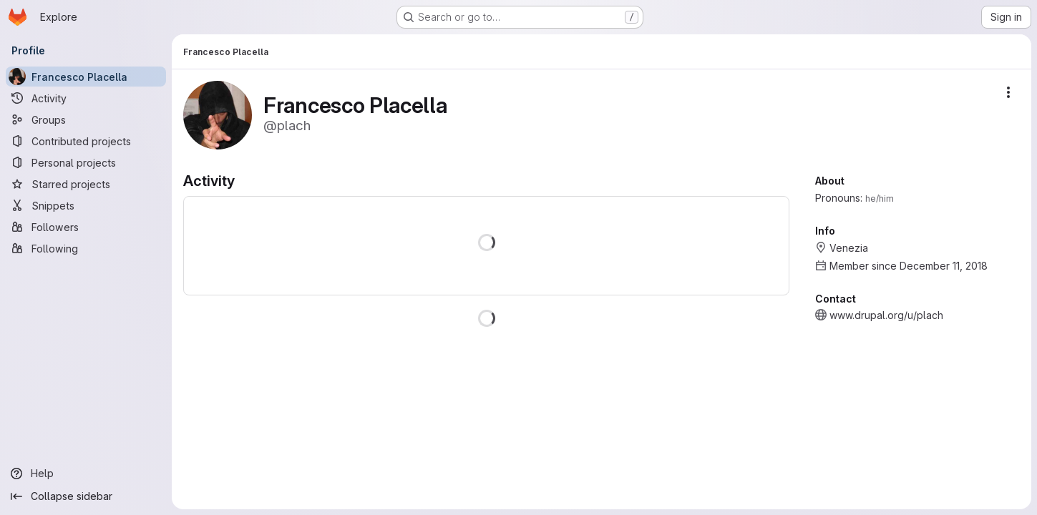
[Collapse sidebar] (86, 496)
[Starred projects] (86, 184)
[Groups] (86, 119)
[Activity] (86, 98)
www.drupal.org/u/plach (886, 315)
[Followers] (86, 227)
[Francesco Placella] (86, 77)
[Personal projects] (86, 162)
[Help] (86, 474)
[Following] (86, 248)
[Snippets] (86, 205)
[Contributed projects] (86, 141)
